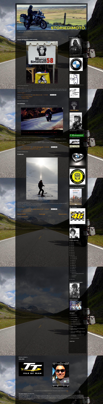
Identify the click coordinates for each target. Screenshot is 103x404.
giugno (73, 265)
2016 (72, 248)
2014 (72, 252)
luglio (73, 263)
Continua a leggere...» (21, 92)
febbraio (73, 272)
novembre (74, 258)
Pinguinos (30, 96)
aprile (73, 268)
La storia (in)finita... (74, 317)
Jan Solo (23, 210)
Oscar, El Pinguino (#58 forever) (27, 39)
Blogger (66, 390)
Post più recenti (21, 214)
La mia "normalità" (74, 319)
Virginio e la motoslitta (75, 338)
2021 (72, 242)
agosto (73, 261)
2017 (72, 247)
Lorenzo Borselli (26, 148)
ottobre (73, 260)
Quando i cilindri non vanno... (76, 323)
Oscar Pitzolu (25, 96)
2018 (72, 245)
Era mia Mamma (74, 315)
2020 (72, 243)
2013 (72, 253)
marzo (73, 270)
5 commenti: (45, 94)
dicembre (74, 256)
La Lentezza (21, 103)
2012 (72, 255)
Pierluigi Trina (32, 148)
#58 (22, 96)
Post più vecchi (63, 214)
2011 (72, 279)
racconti (36, 148)
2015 (72, 250)
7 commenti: (46, 209)
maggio (73, 267)
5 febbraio (20, 154)
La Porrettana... (74, 321)
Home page (42, 214)
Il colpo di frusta (74, 326)
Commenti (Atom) (24, 216)
